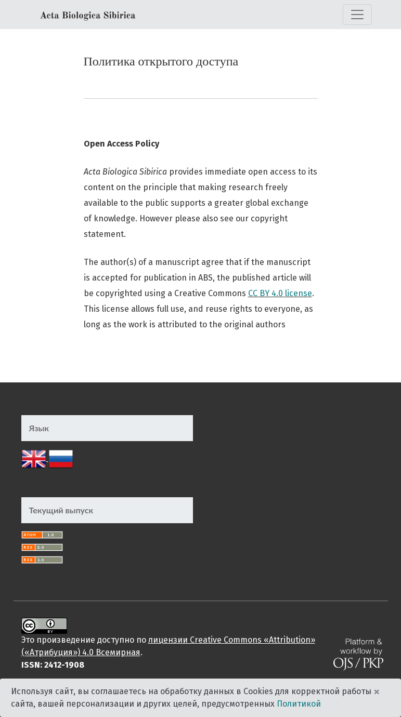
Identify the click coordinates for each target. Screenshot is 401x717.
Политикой (299, 704)
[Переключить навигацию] (357, 14)
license (298, 293)
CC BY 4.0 (266, 293)
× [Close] (376, 691)
